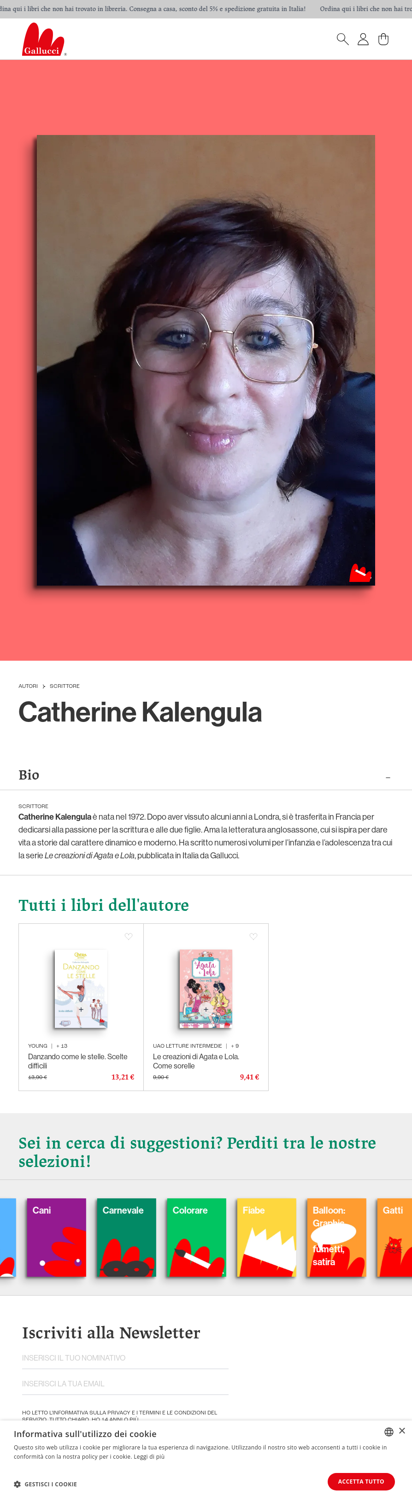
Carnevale (136, 1210)
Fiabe (267, 1210)
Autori (28, 686)
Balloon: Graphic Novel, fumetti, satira (342, 1235)
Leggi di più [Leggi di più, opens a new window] (149, 1457)
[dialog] (206, 1461)
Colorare (203, 1210)
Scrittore (65, 686)
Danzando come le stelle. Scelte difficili (78, 1061)
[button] (45, 1484)
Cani (55, 1210)
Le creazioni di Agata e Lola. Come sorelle (196, 1061)
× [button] (401, 1431)
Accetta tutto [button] (361, 1481)
